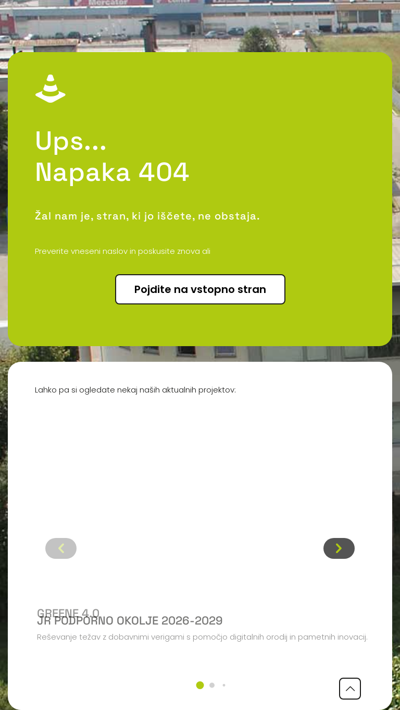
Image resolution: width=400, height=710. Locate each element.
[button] (200, 685)
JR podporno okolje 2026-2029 (130, 620)
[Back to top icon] (350, 689)
